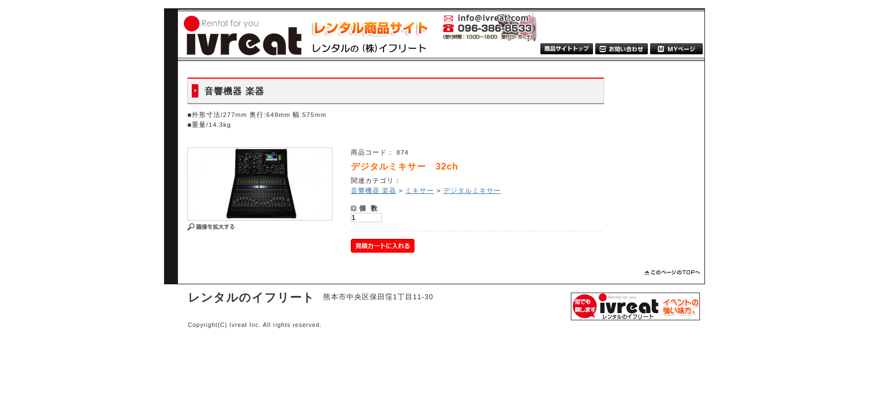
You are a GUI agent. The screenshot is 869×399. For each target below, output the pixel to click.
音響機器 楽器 (373, 190)
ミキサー (419, 190)
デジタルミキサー (472, 190)
